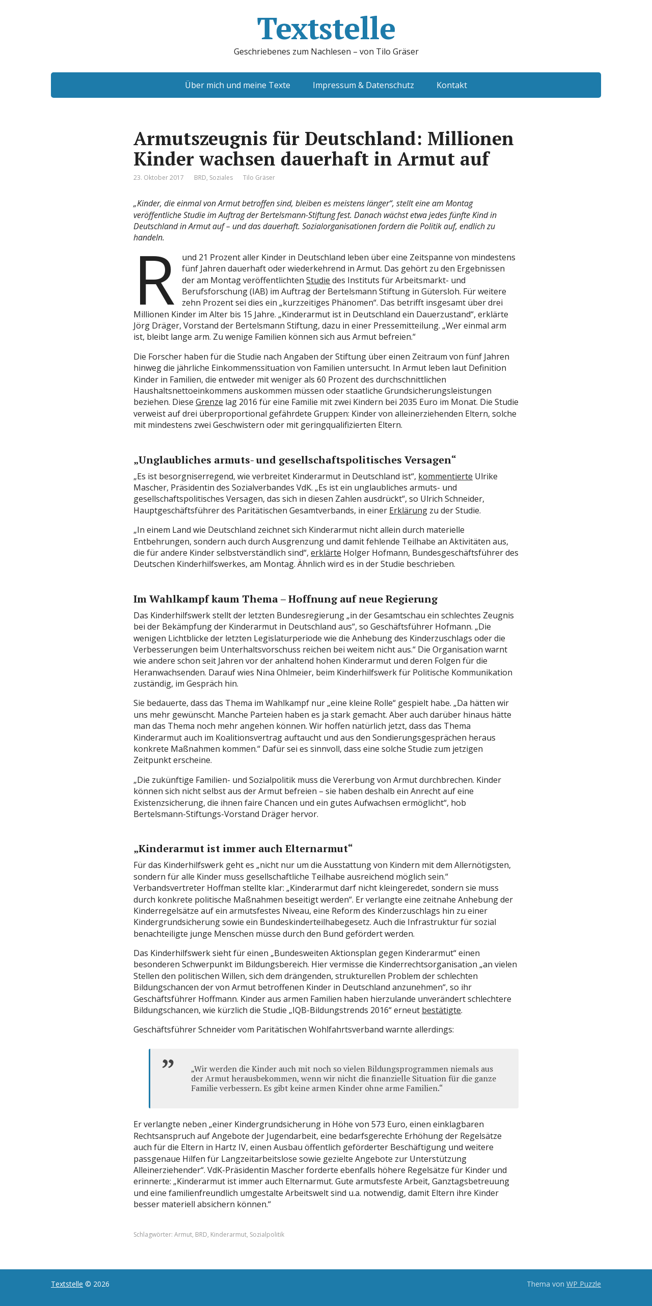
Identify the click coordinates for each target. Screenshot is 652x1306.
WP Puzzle (583, 1284)
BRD (200, 177)
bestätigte (441, 1010)
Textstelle (326, 28)
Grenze (209, 401)
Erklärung (408, 510)
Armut (183, 1234)
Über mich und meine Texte (237, 85)
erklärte (326, 552)
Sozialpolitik (267, 1234)
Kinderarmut (228, 1234)
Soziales (221, 177)
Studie (318, 280)
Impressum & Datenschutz (363, 85)
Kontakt (452, 85)
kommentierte (445, 476)
